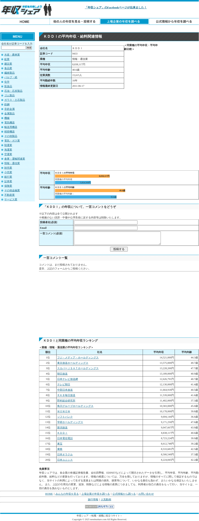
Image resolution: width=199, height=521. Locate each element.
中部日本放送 (65, 389)
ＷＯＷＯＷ (63, 411)
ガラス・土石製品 (14, 99)
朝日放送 (62, 373)
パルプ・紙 (10, 77)
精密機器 (9, 131)
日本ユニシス (65, 459)
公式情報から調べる (124, 493)
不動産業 (9, 194)
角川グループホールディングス (75, 405)
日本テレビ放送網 (67, 379)
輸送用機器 (10, 127)
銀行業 (8, 176)
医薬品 (8, 86)
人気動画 (106, 499)
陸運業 (8, 145)
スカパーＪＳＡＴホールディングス (78, 368)
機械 (6, 118)
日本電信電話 (65, 438)
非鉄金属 (9, 108)
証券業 (8, 181)
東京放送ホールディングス (72, 362)
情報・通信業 (12, 163)
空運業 (8, 154)
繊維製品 (9, 72)
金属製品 (9, 113)
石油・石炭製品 (13, 90)
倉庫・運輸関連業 (14, 158)
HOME (49, 493)
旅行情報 (93, 499)
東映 (59, 449)
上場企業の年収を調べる (95, 493)
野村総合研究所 (66, 400)
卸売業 (8, 167)
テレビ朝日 (63, 384)
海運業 (8, 149)
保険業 (8, 185)
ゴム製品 (9, 95)
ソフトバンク (65, 416)
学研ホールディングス (70, 422)
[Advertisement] (99, 28)
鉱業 (6, 59)
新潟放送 (62, 427)
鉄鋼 (6, 104)
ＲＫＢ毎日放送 (66, 395)
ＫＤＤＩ (62, 432)
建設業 (8, 63)
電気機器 (9, 122)
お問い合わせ (146, 493)
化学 (6, 81)
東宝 (59, 443)
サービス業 (10, 199)
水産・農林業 (12, 54)
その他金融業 (12, 190)
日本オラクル (65, 454)
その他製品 (10, 136)
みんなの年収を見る (67, 493)
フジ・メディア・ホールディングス (78, 357)
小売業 (8, 172)
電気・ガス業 (12, 140)
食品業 (8, 68)
